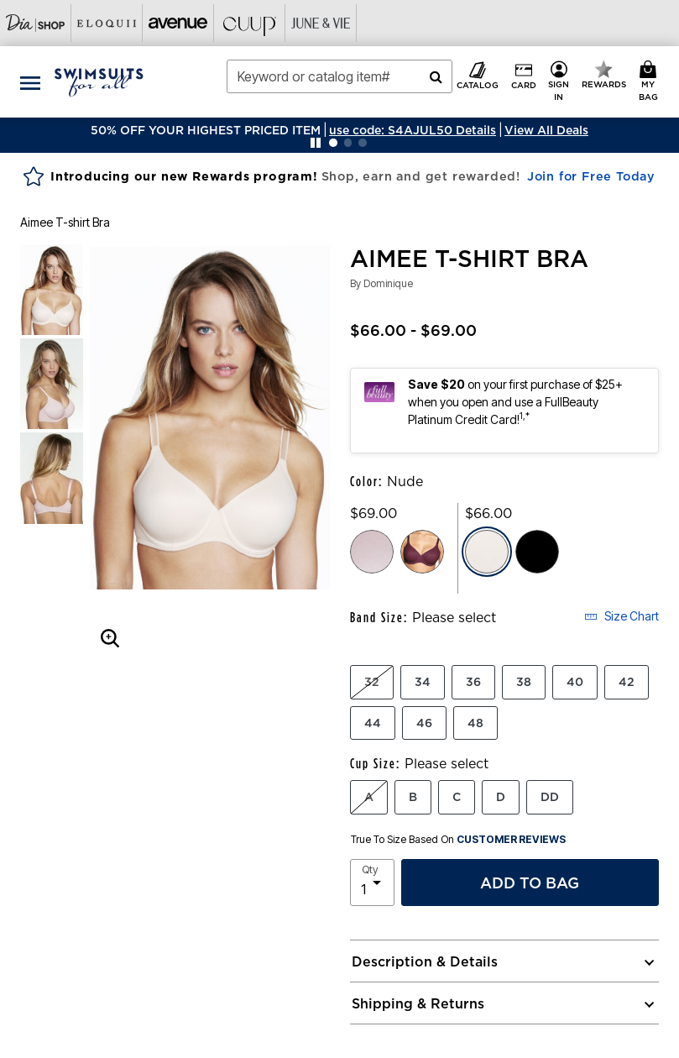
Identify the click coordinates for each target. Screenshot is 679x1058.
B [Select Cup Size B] (413, 796)
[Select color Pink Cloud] (372, 552)
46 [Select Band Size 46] (424, 723)
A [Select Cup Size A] (368, 796)
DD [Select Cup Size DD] (550, 796)
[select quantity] (372, 882)
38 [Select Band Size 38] (523, 681)
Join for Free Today (591, 176)
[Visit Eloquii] (107, 23)
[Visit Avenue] (178, 23)
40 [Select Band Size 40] (575, 681)
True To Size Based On (458, 840)
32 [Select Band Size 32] (371, 681)
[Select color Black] (537, 552)
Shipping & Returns (418, 1003)
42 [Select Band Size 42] (627, 681)
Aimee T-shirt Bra (65, 222)
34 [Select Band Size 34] (423, 681)
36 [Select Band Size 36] (473, 681)
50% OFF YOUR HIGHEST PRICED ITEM (206, 130)
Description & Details (425, 961)
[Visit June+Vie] (321, 23)
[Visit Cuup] (249, 23)
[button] (412, 130)
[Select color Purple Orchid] (422, 552)
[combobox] (340, 76)
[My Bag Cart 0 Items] (651, 82)
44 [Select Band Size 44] (372, 723)
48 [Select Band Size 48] (475, 723)
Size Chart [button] (621, 616)
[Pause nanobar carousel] (315, 142)
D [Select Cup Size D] (500, 796)
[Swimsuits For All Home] (99, 81)
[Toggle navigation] (30, 82)
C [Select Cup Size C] (456, 796)
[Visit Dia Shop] (35, 23)
